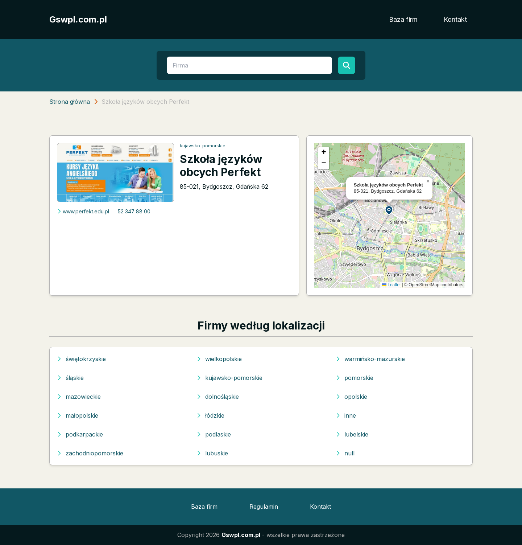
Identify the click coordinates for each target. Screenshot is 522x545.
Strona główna (69, 101)
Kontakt (455, 19)
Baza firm (403, 19)
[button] (389, 210)
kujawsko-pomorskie (202, 145)
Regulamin (263, 506)
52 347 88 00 (134, 211)
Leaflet (391, 284)
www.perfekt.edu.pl (83, 211)
